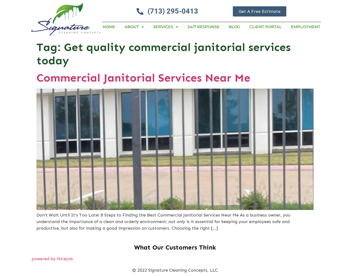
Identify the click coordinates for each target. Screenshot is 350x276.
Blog (234, 27)
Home (109, 27)
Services (165, 27)
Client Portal (265, 27)
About (134, 27)
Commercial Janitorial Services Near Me (143, 77)
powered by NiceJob (52, 258)
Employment (305, 27)
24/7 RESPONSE (203, 27)
